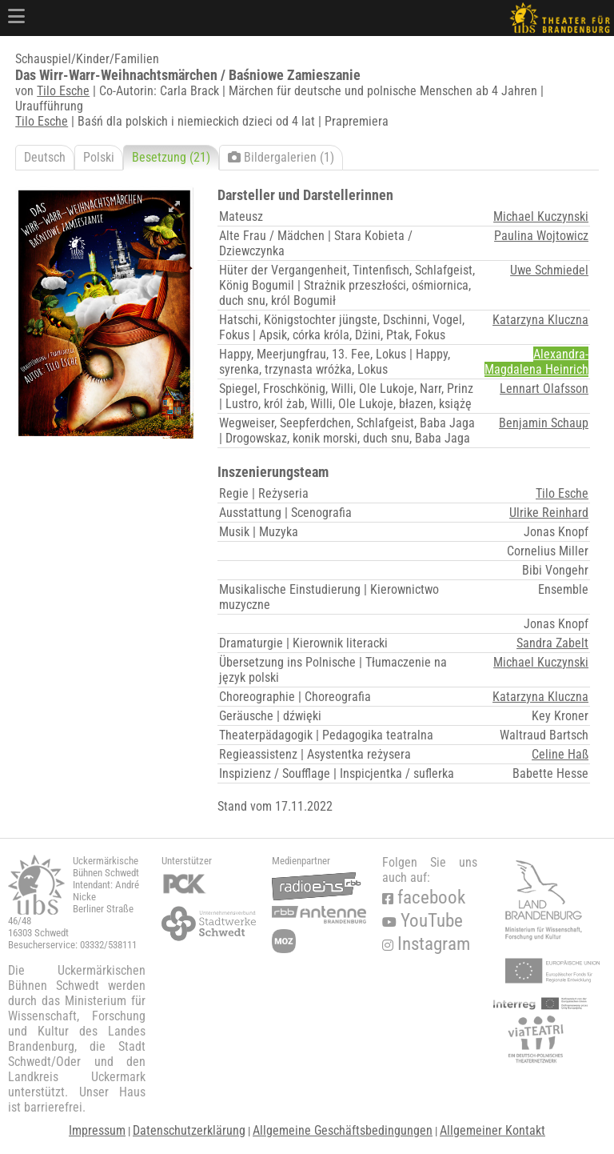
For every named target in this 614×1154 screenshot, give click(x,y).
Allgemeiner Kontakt (492, 1130)
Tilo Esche (63, 90)
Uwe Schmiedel (549, 270)
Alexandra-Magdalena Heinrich (536, 362)
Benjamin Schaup (543, 423)
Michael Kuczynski (540, 216)
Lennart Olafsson (544, 388)
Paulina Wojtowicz (541, 235)
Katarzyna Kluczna (540, 319)
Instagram (426, 944)
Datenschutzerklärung (189, 1130)
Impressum (97, 1130)
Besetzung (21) (171, 157)
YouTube (422, 921)
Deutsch (45, 157)
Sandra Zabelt (552, 643)
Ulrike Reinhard (548, 512)
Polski (98, 157)
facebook (423, 897)
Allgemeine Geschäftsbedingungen (343, 1130)
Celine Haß (560, 754)
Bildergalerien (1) (281, 157)
